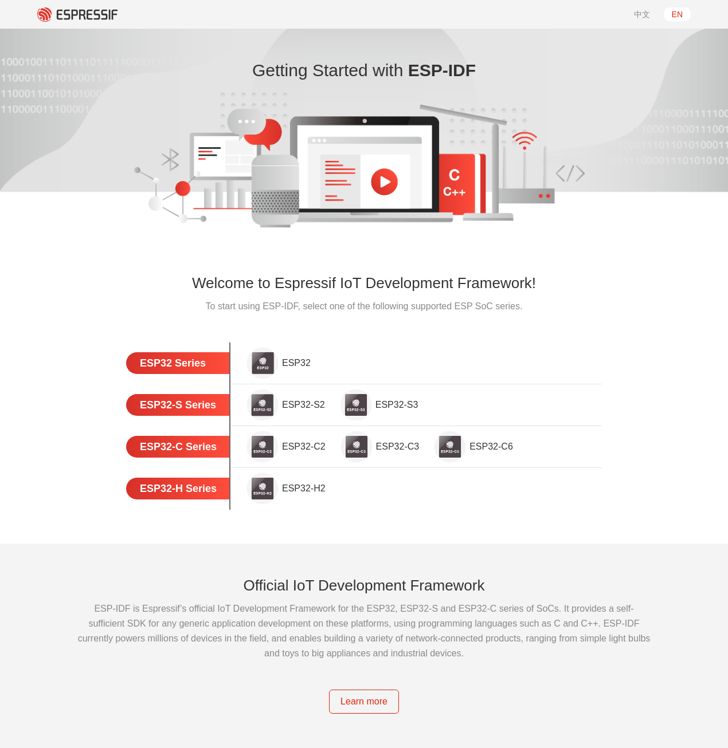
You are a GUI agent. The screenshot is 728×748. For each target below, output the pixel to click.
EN (677, 14)
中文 (642, 14)
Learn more (364, 701)
